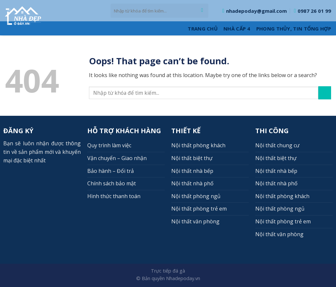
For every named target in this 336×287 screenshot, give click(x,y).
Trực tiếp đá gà (168, 271)
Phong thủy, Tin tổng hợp (293, 28)
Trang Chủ (203, 28)
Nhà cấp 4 (236, 28)
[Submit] (202, 10)
